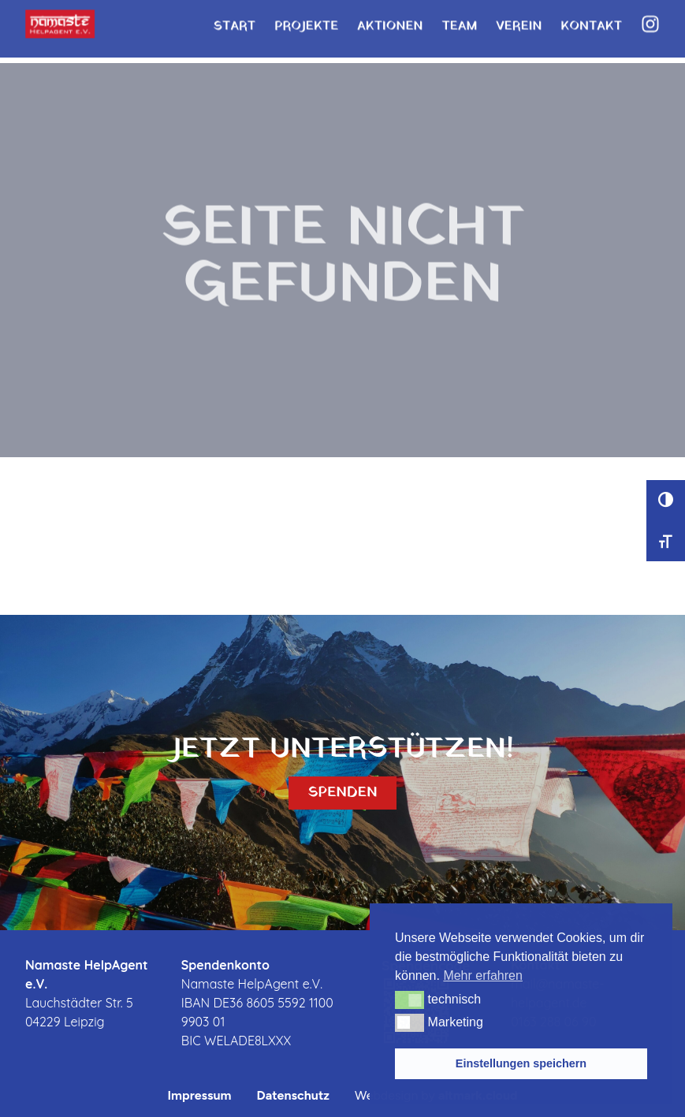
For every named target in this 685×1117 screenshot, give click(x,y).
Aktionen (390, 19)
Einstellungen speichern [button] (521, 1063)
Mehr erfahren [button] (483, 975)
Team (459, 19)
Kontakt (591, 19)
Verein (519, 19)
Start (234, 19)
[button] (409, 999)
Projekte (306, 19)
